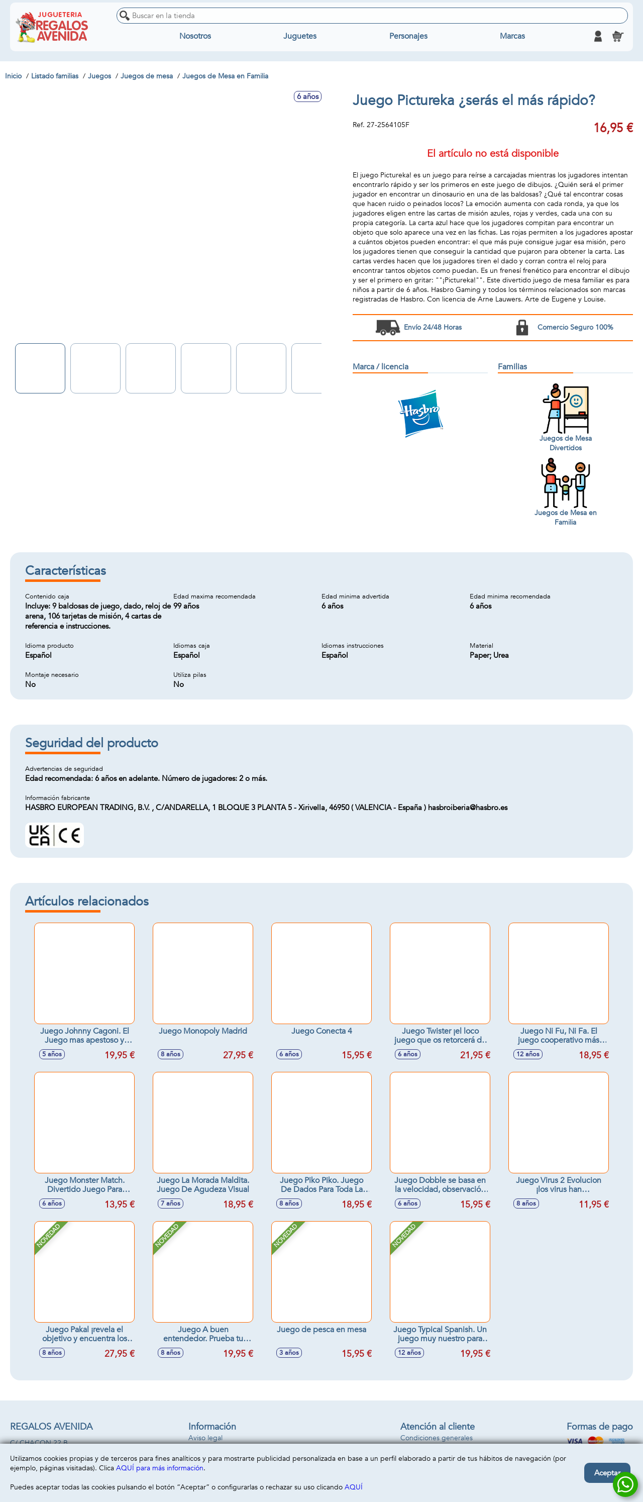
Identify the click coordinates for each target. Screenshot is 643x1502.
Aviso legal (205, 1438)
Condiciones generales (436, 1438)
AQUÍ (354, 1487)
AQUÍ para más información (159, 1468)
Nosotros (195, 36)
